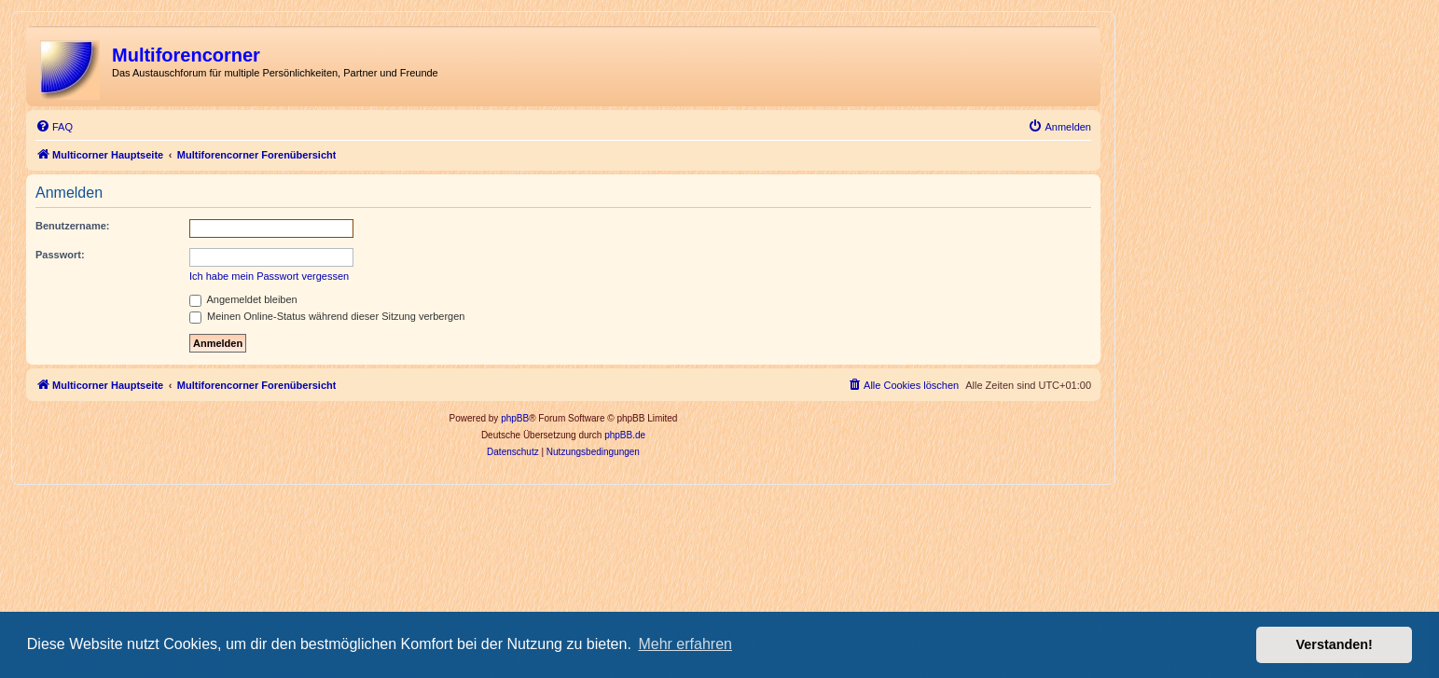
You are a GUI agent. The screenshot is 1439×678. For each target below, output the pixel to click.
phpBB (515, 418)
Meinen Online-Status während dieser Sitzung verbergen (326, 316)
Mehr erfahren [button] (685, 644)
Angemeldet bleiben (243, 299)
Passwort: (60, 254)
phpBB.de (624, 435)
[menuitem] (54, 127)
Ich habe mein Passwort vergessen (269, 276)
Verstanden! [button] (1334, 644)
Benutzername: (72, 225)
